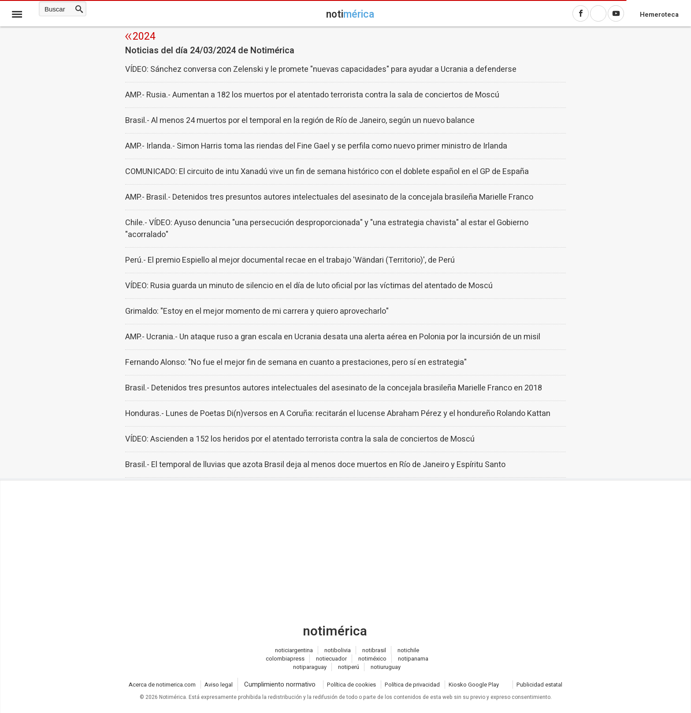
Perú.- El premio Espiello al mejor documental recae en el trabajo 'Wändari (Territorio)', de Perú (290, 260)
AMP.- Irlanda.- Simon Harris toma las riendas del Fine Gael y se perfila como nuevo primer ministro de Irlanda (316, 146)
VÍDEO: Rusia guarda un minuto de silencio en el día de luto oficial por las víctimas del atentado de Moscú (309, 286)
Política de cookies (351, 684)
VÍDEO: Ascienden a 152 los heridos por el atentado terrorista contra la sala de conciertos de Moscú (300, 439)
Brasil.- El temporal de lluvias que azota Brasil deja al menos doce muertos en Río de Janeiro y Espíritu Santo (315, 465)
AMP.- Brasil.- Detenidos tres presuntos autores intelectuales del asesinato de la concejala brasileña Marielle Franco (329, 197)
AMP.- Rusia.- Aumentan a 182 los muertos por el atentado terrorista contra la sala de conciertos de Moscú (312, 95)
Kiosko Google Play (474, 684)
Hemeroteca (659, 14)
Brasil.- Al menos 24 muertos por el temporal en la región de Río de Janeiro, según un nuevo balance (300, 120)
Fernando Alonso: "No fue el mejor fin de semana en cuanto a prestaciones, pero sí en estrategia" (296, 362)
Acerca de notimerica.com (162, 684)
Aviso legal (218, 684)
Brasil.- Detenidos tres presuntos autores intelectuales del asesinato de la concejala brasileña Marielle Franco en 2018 (333, 388)
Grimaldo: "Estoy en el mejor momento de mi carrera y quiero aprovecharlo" (257, 311)
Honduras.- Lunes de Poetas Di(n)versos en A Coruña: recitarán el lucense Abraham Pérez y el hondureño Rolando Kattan (337, 414)
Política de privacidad (412, 684)
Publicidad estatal (539, 684)
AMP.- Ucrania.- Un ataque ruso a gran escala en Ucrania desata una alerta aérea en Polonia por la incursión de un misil (332, 337)
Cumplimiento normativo (280, 684)
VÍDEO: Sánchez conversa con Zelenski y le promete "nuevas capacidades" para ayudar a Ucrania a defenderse (320, 69)
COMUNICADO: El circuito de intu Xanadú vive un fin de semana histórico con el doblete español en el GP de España (327, 172)
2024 (144, 36)
